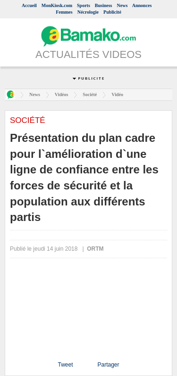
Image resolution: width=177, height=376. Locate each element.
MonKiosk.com (57, 5)
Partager (108, 364)
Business (103, 5)
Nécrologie (88, 12)
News (122, 5)
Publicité (112, 12)
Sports (83, 5)
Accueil (29, 5)
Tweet (65, 364)
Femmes (64, 12)
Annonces (142, 5)
